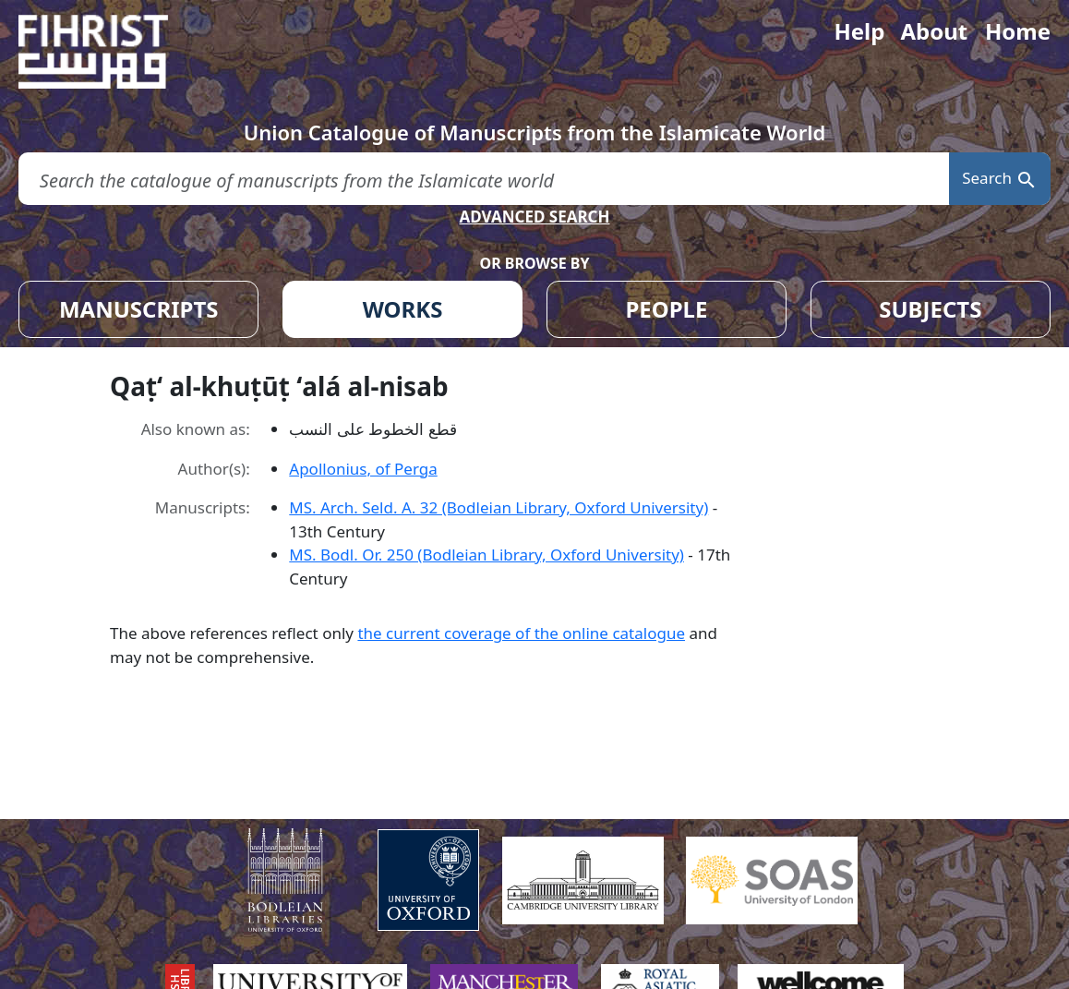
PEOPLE (666, 309)
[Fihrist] (110, 52)
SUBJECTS (930, 309)
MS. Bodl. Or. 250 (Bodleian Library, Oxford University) (486, 554)
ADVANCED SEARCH (534, 216)
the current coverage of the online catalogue (521, 633)
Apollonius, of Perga (363, 468)
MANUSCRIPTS (139, 309)
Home (1018, 31)
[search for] (484, 178)
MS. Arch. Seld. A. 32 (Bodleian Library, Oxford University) (498, 507)
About (933, 31)
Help (859, 31)
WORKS (403, 309)
